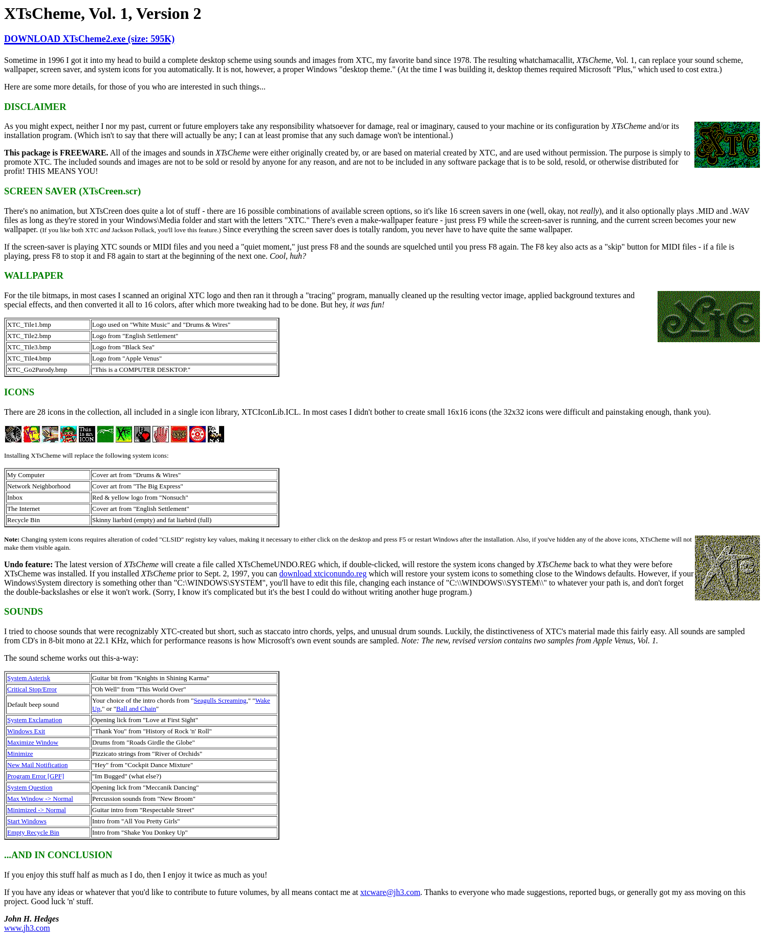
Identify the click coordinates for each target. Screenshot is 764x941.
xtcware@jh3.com (390, 892)
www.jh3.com (27, 928)
